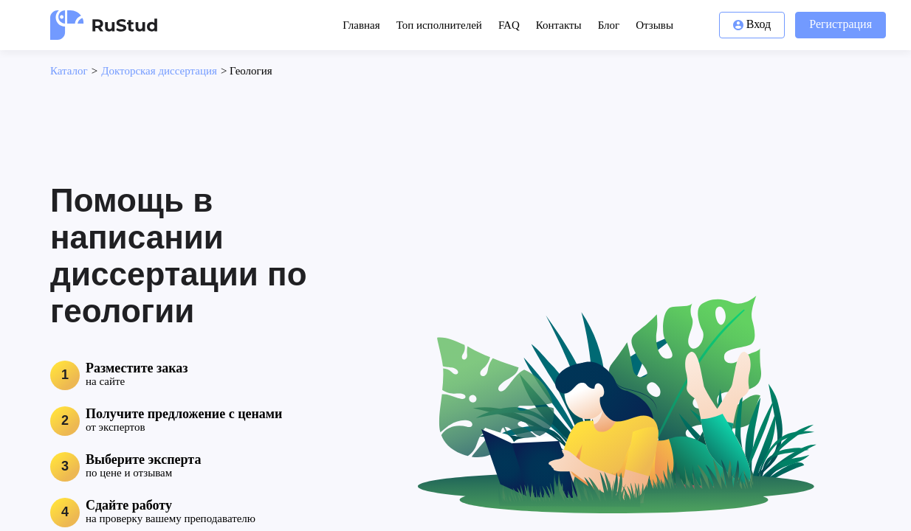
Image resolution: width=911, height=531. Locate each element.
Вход (752, 24)
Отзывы (654, 25)
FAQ (509, 25)
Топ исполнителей (439, 25)
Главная (361, 25)
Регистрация (840, 24)
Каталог (69, 71)
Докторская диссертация (159, 71)
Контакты (559, 25)
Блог (609, 25)
